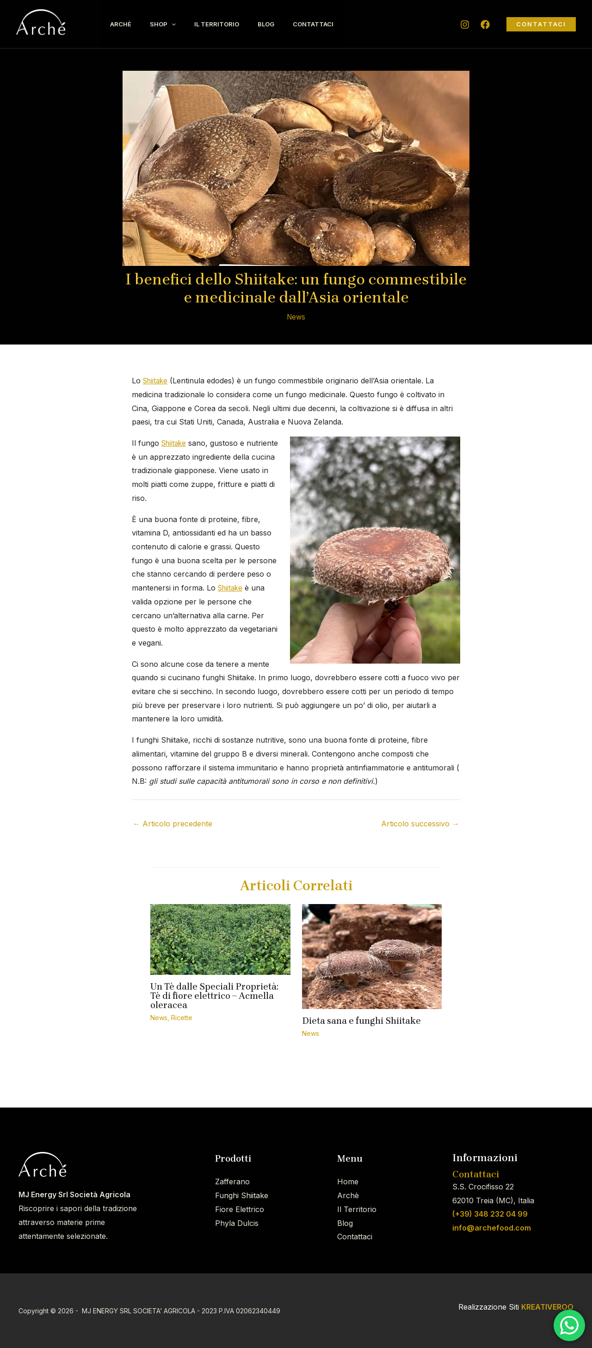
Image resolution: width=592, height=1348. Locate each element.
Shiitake (156, 380)
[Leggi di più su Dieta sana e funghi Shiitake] (372, 955)
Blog (282, 24)
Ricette (181, 1018)
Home (347, 1181)
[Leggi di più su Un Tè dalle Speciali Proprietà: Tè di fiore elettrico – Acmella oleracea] (220, 938)
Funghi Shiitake (241, 1195)
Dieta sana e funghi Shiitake (361, 1021)
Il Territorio (228, 24)
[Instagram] (464, 24)
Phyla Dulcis (237, 1223)
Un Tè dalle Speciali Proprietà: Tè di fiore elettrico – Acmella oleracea (214, 995)
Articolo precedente (172, 823)
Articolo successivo (420, 823)
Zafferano (232, 1181)
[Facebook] (485, 24)
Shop (170, 24)
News (296, 316)
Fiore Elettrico (239, 1209)
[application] (178, 24)
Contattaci (334, 24)
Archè (123, 24)
